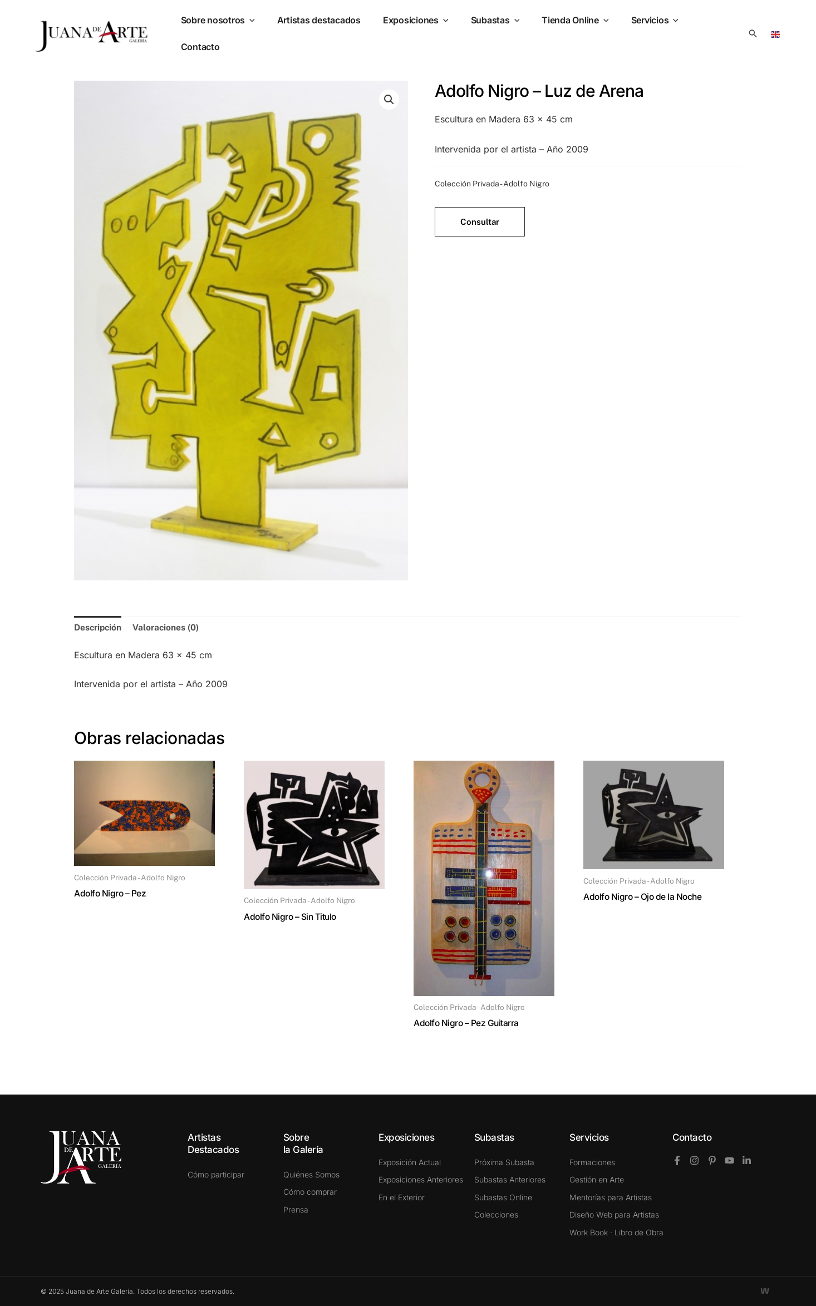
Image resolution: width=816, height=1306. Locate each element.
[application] (270, 33)
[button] (753, 33)
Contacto (691, 1137)
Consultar (479, 221)
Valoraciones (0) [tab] (169, 627)
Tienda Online (577, 33)
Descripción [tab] (99, 627)
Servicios (652, 33)
